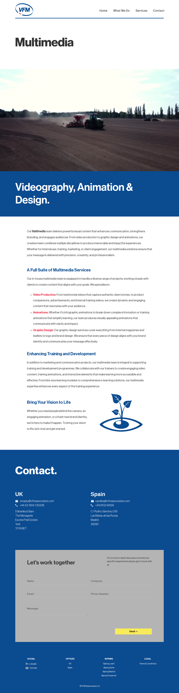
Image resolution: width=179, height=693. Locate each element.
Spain (70, 668)
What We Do (121, 10)
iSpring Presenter (108, 676)
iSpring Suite (108, 668)
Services (141, 10)
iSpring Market (109, 672)
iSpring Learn (109, 664)
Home (103, 10)
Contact (158, 10)
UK (70, 664)
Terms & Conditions (147, 664)
